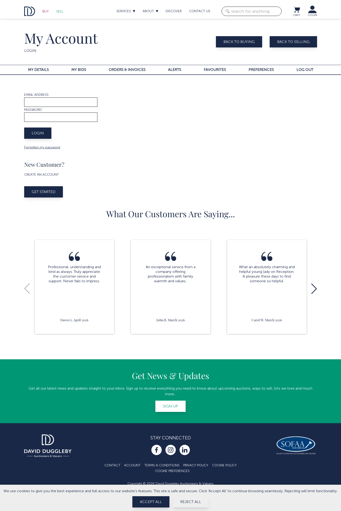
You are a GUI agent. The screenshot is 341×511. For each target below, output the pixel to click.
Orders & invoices (127, 70)
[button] (314, 288)
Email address (36, 95)
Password (33, 110)
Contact (112, 465)
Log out (304, 70)
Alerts (174, 70)
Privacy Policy (195, 465)
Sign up (170, 406)
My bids (78, 70)
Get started (43, 192)
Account (132, 465)
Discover (174, 11)
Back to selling (293, 42)
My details (38, 70)
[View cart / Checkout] (296, 9)
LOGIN (312, 15)
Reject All (190, 502)
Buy (45, 11)
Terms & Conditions (162, 465)
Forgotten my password (42, 147)
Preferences (261, 70)
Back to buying (239, 42)
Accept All (151, 502)
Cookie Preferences (172, 471)
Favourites (215, 70)
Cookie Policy (224, 465)
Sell (59, 11)
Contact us (199, 11)
